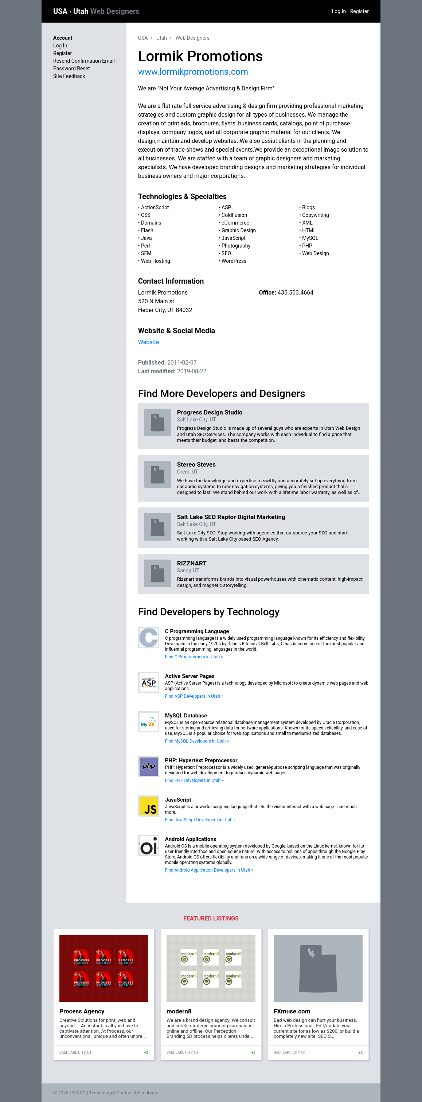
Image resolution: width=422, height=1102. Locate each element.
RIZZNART (192, 563)
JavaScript (234, 238)
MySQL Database (186, 715)
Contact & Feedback (137, 1092)
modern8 (179, 1011)
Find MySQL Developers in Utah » (197, 741)
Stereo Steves (196, 464)
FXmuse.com (292, 1011)
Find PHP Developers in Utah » (194, 780)
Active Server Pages (190, 676)
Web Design (315, 253)
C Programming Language (197, 631)
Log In (339, 11)
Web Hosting (155, 261)
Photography (236, 246)
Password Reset (71, 68)
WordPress (234, 261)
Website (148, 342)
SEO (226, 253)
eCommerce (235, 223)
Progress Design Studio (210, 412)
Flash (147, 230)
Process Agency (82, 1011)
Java (146, 238)
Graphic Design (239, 230)
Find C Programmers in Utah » (194, 656)
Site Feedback (69, 76)
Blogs (308, 207)
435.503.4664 (295, 292)
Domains (151, 223)
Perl (145, 246)
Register (359, 11)
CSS (146, 215)
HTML (309, 230)
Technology (101, 1092)
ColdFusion (234, 215)
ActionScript (155, 207)
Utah (106, 11)
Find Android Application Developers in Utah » (209, 870)
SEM (146, 253)
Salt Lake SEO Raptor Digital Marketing (231, 517)
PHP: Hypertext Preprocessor (201, 760)
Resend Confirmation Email (84, 61)
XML (307, 223)
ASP (226, 207)
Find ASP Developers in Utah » (194, 696)
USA (61, 11)
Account (62, 38)
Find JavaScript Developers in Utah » (200, 819)
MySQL (310, 238)
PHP (307, 246)
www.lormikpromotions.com (193, 72)
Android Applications (190, 839)
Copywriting (315, 215)
